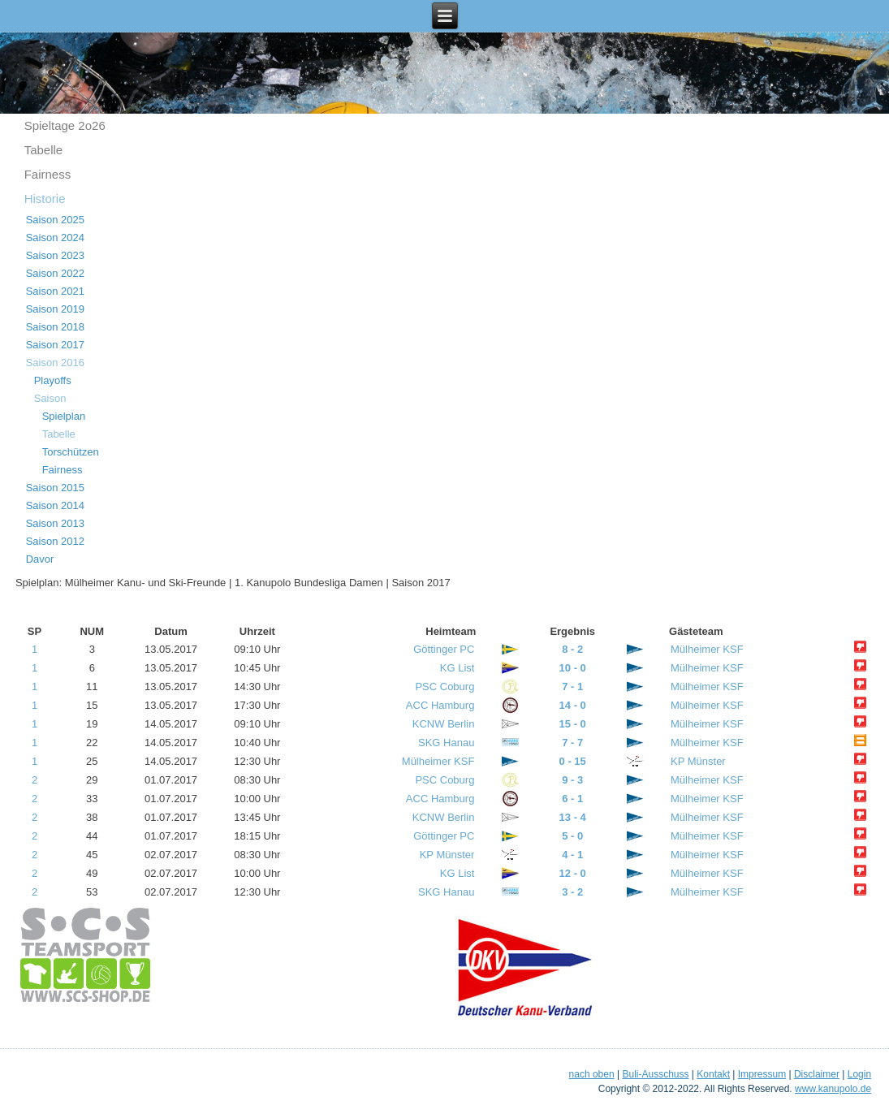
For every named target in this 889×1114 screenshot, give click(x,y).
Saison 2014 (55, 505)
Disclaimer (816, 1074)
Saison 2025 (55, 220)
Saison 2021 (55, 291)
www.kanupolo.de (833, 1089)
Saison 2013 (55, 523)
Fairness (47, 174)
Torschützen (70, 452)
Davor (40, 559)
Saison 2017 (55, 345)
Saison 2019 (55, 309)
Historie (45, 198)
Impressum (762, 1074)
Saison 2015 (55, 487)
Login (859, 1074)
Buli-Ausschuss (655, 1074)
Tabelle (43, 150)
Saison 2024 (55, 237)
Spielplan (64, 416)
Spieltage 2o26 (65, 125)
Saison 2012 (55, 541)
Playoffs (52, 380)
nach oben (592, 1074)
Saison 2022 (55, 273)
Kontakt (713, 1074)
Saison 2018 (55, 327)
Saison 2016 (55, 362)
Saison (50, 398)
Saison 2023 (55, 255)
